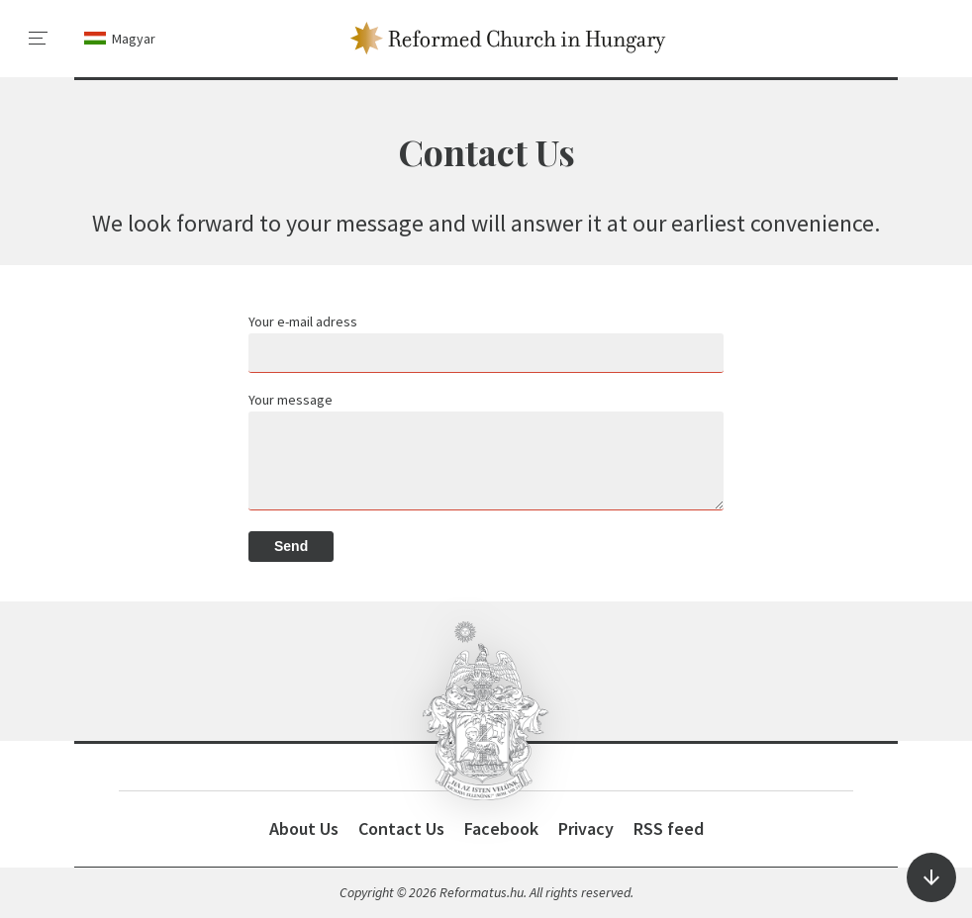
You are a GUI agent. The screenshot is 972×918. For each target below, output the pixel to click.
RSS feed (668, 828)
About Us (304, 828)
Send (291, 546)
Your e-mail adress (302, 321)
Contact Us (401, 828)
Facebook (501, 828)
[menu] (38, 38)
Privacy (586, 828)
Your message (290, 400)
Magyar (133, 38)
